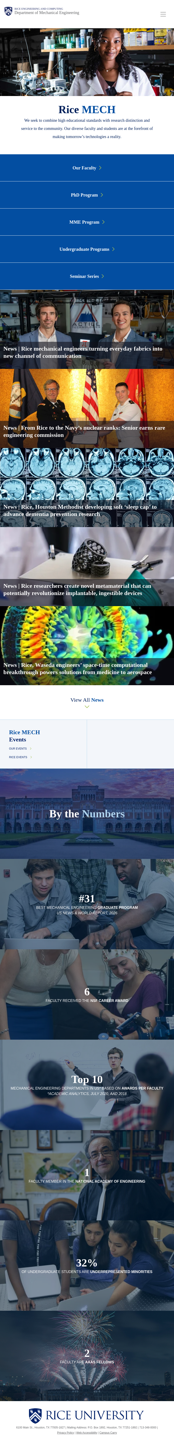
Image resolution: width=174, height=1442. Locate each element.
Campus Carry (108, 1432)
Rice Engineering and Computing (38, 8)
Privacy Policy (65, 1432)
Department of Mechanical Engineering (46, 12)
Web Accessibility (86, 1432)
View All (87, 700)
